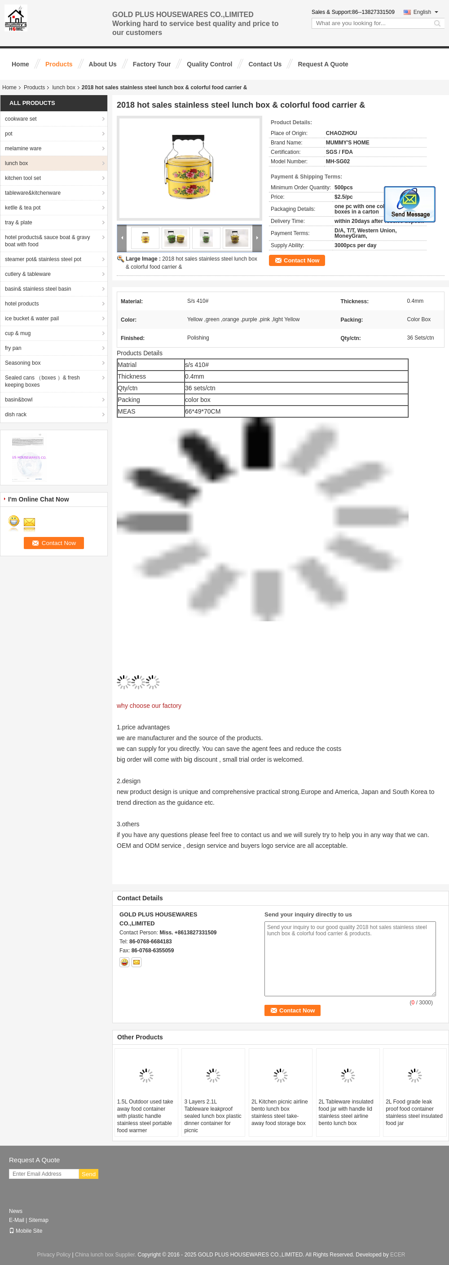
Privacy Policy (54, 1255)
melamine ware (23, 148)
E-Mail (16, 1220)
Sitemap (38, 1220)
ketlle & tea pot (22, 208)
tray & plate (18, 222)
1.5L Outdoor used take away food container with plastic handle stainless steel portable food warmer (145, 1116)
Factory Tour (152, 64)
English (426, 12)
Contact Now (301, 260)
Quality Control (209, 64)
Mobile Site (25, 1231)
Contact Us (265, 64)
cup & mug (18, 333)
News (15, 1211)
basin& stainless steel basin (38, 289)
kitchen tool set (23, 178)
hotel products (22, 304)
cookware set (21, 119)
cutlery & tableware (28, 274)
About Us (103, 64)
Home (20, 64)
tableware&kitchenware (33, 193)
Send (89, 1174)
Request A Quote (323, 64)
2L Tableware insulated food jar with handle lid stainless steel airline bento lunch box (346, 1112)
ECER (397, 1255)
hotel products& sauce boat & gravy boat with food (47, 241)
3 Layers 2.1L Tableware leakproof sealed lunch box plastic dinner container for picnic (212, 1116)
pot (9, 134)
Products (59, 64)
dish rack (15, 414)
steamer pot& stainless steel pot (43, 259)
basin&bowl (18, 400)
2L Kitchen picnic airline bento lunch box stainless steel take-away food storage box (279, 1112)
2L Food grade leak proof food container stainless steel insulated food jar (414, 1112)
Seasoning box (22, 363)
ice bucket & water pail (32, 318)
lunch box (63, 87)
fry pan (13, 348)
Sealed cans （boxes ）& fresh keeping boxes (42, 381)
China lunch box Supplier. (106, 1255)
